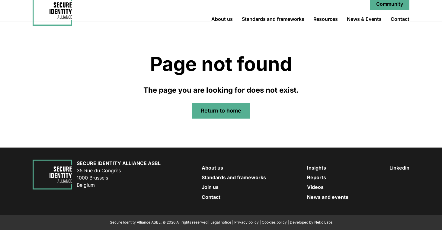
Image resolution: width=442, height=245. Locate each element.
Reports (316, 192)
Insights (316, 183)
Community (389, 11)
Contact (400, 27)
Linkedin (399, 183)
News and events (327, 212)
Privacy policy (246, 237)
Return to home (221, 125)
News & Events (364, 27)
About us (222, 27)
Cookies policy (274, 237)
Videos (315, 202)
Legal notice (220, 237)
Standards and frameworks (273, 27)
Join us (210, 202)
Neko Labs (323, 237)
